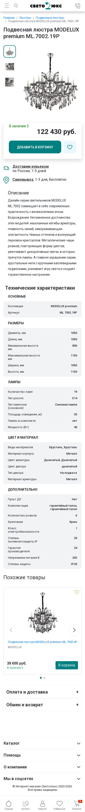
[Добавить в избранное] (69, 147)
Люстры (25, 17)
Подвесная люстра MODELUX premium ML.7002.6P (42, 642)
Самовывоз (22, 179)
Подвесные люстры (50, 17)
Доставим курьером (30, 166)
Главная (9, 17)
